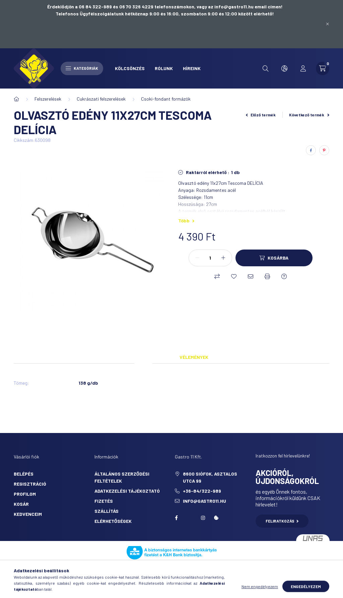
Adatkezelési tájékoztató (127, 491)
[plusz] (223, 258)
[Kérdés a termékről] (284, 276)
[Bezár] (328, 24)
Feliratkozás (282, 521)
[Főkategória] (16, 99)
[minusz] (197, 258)
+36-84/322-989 (202, 491)
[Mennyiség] (210, 258)
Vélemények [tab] (194, 357)
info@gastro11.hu (204, 501)
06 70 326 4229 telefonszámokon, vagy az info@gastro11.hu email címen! (201, 6)
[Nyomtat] (267, 276)
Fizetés (103, 501)
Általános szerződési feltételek (121, 477)
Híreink (192, 68)
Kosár (21, 504)
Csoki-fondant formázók (166, 99)
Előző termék (261, 114)
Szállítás (106, 511)
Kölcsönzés (130, 68)
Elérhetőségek (113, 521)
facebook (176, 518)
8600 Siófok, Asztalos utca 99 (210, 477)
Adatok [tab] (143, 357)
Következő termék (309, 114)
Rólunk (164, 68)
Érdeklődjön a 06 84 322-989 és (83, 6)
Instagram (203, 518)
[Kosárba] (274, 258)
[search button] (265, 68)
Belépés (23, 474)
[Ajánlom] (250, 276)
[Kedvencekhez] (234, 276)
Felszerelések (48, 99)
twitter (189, 518)
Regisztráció (30, 484)
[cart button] (322, 68)
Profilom (25, 494)
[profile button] (303, 68)
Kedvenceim (28, 514)
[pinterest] (324, 150)
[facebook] (311, 150)
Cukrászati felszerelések (101, 99)
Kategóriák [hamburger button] (82, 68)
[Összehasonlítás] (217, 276)
